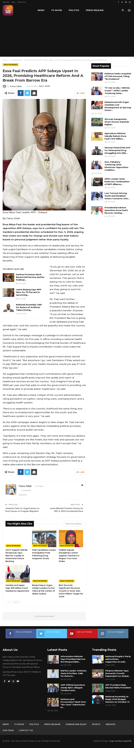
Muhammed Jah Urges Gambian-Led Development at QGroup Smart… (118, 106)
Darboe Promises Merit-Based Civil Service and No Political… (30, 277)
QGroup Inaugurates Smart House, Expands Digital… (117, 122)
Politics (74, 10)
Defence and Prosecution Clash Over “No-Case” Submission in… (73, 703)
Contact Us (21, 2)
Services (6, 2)
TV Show (56, 10)
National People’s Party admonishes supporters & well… (118, 659)
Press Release (95, 10)
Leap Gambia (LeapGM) (120, 741)
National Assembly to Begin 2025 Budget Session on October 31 (117, 699)
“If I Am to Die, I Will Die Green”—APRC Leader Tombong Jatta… (117, 91)
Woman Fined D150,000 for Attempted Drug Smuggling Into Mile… (117, 150)
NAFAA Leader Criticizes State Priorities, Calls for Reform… (74, 673)
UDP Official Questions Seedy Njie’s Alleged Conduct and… (73, 688)
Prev (9, 602)
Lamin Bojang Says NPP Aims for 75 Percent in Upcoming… (28, 292)
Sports (96, 724)
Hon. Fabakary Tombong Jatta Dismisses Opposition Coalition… (116, 166)
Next (16, 602)
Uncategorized (11, 65)
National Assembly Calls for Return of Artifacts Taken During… (29, 307)
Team (13, 2)
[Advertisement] (67, 36)
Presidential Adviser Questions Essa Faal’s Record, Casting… (116, 210)
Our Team (8, 730)
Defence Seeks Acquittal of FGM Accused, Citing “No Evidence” (118, 76)
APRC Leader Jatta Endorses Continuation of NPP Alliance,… (117, 182)
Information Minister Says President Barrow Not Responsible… (73, 659)
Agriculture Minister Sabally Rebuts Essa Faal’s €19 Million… (115, 136)
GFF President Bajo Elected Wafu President (118, 686)
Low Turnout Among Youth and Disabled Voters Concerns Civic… (117, 196)
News (41, 10)
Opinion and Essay (76, 724)
